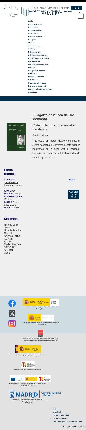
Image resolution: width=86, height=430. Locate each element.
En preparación (34, 30)
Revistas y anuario (35, 36)
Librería (31, 67)
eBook (31, 43)
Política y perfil (34, 52)
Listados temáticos (36, 77)
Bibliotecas (33, 80)
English (44, 11)
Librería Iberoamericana (38, 64)
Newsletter (32, 92)
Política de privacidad (61, 415)
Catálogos (32, 49)
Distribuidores (34, 61)
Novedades (33, 27)
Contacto (56, 409)
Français (68, 11)
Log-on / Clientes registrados (40, 89)
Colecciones (33, 33)
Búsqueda (32, 40)
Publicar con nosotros (37, 55)
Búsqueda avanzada (36, 71)
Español (33, 11)
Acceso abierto (34, 46)
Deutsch (56, 11)
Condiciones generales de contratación (67, 422)
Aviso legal (57, 412)
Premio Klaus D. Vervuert (38, 58)
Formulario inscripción (37, 86)
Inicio (30, 21)
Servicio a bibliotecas (37, 83)
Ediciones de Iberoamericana (12, 184)
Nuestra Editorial (35, 24)
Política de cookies (60, 418)
